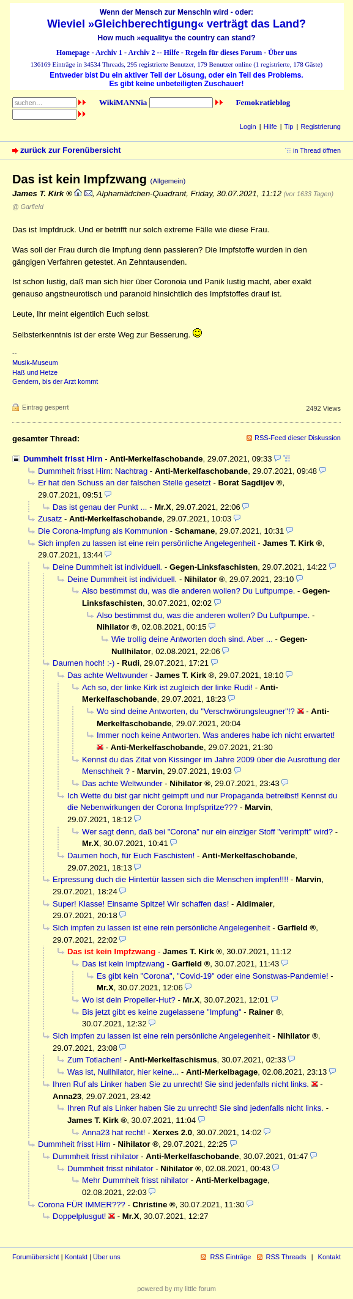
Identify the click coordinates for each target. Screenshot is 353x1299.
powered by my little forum (176, 1288)
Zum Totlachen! (94, 1059)
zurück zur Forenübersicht (70, 150)
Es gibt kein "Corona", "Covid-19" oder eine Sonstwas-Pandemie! (213, 976)
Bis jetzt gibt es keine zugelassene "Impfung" (162, 1012)
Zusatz (50, 518)
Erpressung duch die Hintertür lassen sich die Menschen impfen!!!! (170, 879)
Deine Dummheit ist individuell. (107, 567)
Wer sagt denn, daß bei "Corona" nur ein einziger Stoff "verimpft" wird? (207, 831)
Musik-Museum (35, 362)
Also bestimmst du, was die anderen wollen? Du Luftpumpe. (188, 590)
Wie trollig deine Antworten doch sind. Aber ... (192, 639)
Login (248, 126)
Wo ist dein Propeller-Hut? (129, 999)
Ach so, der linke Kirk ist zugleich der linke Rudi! (167, 687)
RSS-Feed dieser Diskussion (298, 437)
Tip (289, 126)
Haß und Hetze (35, 372)
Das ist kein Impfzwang (123, 963)
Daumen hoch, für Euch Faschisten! (131, 855)
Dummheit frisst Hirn (63, 458)
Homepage (73, 52)
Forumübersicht (35, 1256)
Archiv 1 (108, 52)
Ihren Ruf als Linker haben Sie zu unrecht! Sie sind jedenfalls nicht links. (181, 1084)
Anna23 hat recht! (114, 1132)
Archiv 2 (141, 52)
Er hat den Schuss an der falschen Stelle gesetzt (124, 482)
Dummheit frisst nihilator (96, 1156)
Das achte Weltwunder (107, 675)
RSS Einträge (230, 1256)
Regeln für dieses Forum (223, 52)
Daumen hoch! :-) (83, 663)
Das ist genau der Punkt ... (100, 507)
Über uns (282, 52)
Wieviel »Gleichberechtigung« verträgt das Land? (176, 24)
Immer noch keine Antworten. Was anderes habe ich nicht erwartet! (216, 735)
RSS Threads (286, 1256)
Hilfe (171, 52)
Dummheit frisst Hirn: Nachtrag (92, 471)
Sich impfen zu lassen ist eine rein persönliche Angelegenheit (147, 543)
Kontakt (76, 1256)
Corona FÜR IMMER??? (81, 1204)
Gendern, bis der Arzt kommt (55, 381)
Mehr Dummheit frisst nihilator (135, 1180)
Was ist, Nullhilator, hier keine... (123, 1071)
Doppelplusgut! (79, 1216)
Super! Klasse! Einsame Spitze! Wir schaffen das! (141, 903)
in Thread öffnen (317, 150)
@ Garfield (27, 206)
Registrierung (320, 126)
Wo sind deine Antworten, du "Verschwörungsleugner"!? (196, 711)
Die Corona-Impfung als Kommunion (103, 530)
